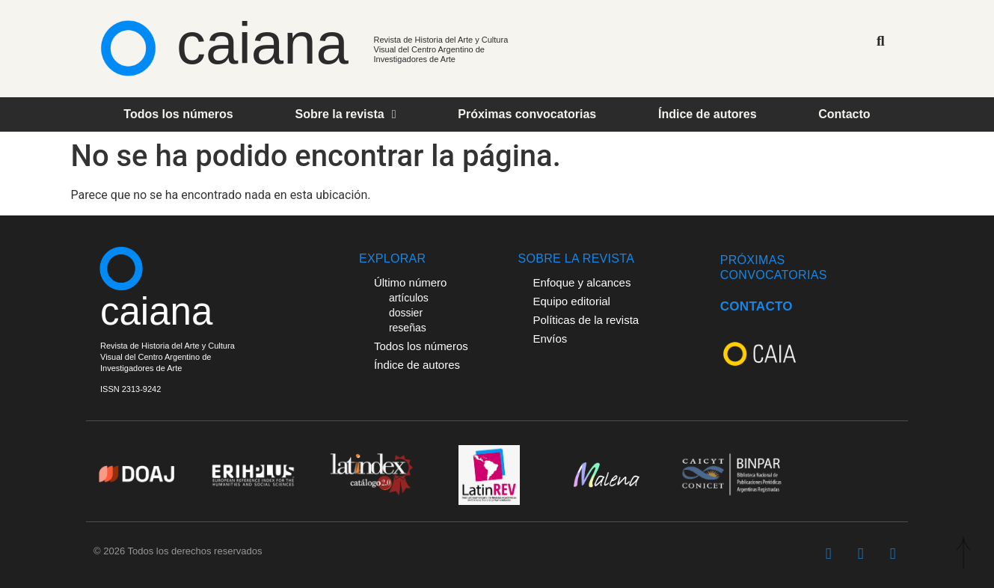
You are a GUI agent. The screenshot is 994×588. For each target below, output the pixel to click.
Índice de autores (707, 114)
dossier (406, 313)
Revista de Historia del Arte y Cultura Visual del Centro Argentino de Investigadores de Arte (441, 49)
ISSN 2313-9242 (130, 389)
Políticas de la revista (586, 319)
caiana (263, 43)
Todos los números (178, 114)
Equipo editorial (571, 301)
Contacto (844, 114)
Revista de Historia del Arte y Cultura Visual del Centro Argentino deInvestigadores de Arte (167, 357)
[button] (881, 41)
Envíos (550, 338)
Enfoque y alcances (582, 282)
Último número (410, 282)
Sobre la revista (345, 114)
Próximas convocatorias (527, 114)
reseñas (407, 328)
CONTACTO (756, 306)
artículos (409, 298)
